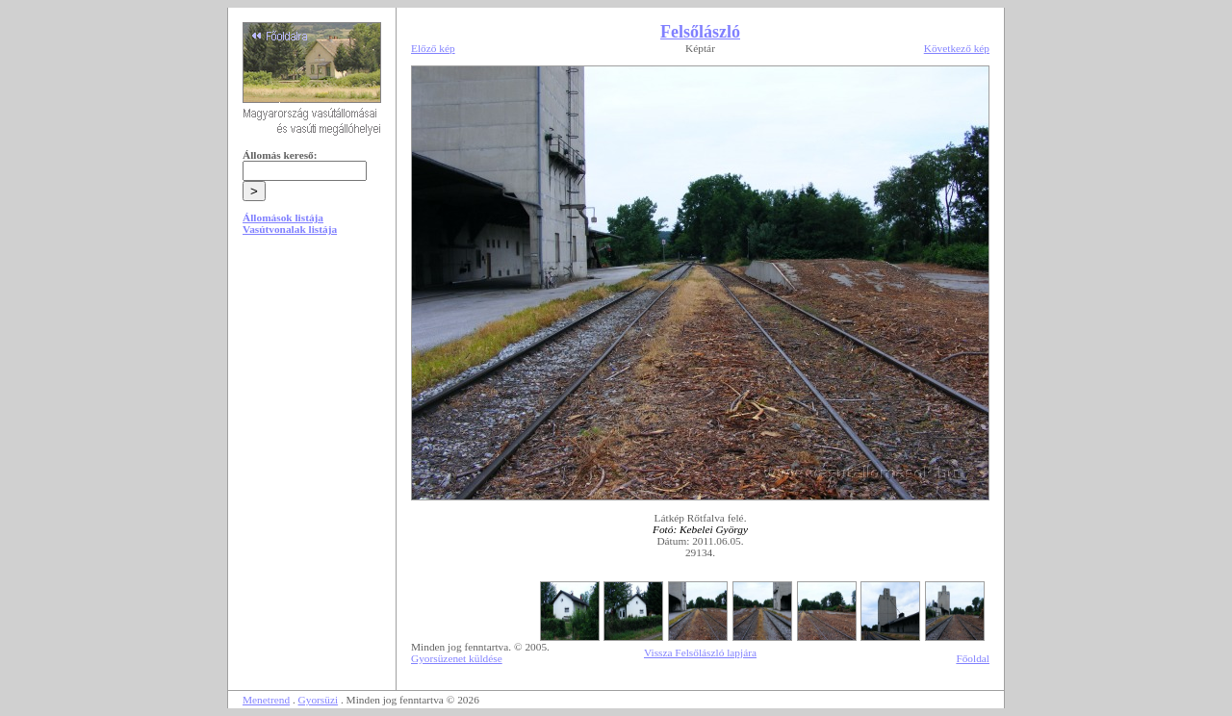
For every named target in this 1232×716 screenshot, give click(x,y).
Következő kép (956, 48)
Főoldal (972, 658)
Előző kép (433, 48)
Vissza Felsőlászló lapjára (700, 652)
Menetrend (266, 699)
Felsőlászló (700, 31)
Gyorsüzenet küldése (456, 658)
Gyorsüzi (318, 699)
